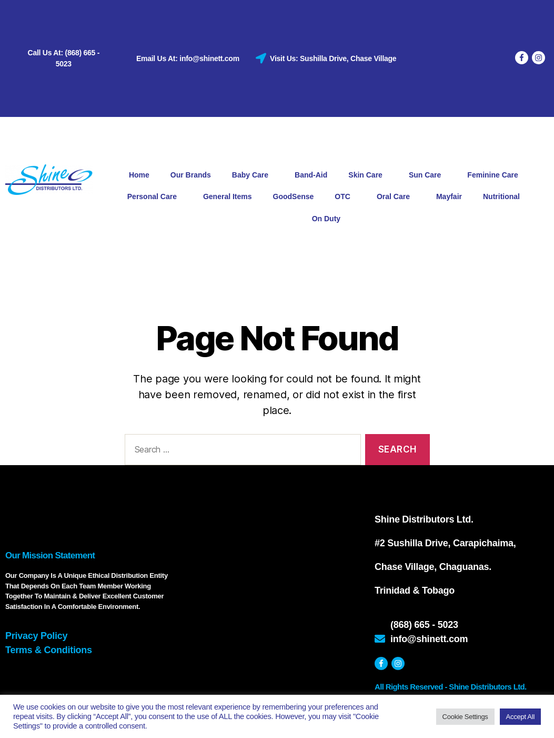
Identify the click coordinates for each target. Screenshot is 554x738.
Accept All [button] (520, 717)
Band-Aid (311, 175)
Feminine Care (495, 175)
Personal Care (154, 197)
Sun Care (427, 175)
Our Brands (190, 175)
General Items (227, 196)
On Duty (326, 218)
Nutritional (504, 197)
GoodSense (293, 196)
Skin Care (368, 175)
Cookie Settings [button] (465, 717)
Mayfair (449, 196)
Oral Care (396, 197)
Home (139, 175)
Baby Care (253, 175)
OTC (345, 197)
